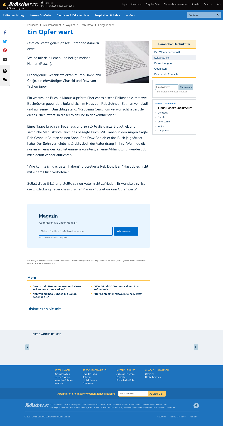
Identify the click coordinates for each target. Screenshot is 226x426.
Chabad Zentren (153, 377)
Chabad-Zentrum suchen (176, 4)
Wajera (161, 126)
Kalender (87, 377)
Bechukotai (86, 25)
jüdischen (148, 407)
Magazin (59, 383)
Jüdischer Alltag (13, 15)
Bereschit (163, 112)
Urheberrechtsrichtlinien (44, 263)
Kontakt (193, 416)
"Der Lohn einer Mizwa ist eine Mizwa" (118, 293)
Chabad (85, 404)
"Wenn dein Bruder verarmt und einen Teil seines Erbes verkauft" (57, 288)
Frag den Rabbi (153, 4)
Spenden (196, 4)
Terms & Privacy (178, 416)
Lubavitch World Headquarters (154, 404)
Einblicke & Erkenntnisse (73, 15)
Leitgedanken (106, 25)
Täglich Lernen (90, 380)
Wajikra (70, 25)
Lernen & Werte (40, 15)
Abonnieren (136, 4)
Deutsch (208, 4)
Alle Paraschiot (52, 25)
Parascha (32, 25)
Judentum (127, 407)
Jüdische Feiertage (125, 374)
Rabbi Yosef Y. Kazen (97, 407)
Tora (120, 407)
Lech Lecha (164, 121)
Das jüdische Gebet (125, 380)
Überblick (149, 374)
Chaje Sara (164, 130)
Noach (161, 117)
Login (124, 4)
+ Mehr (130, 15)
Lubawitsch (94, 404)
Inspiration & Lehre (107, 15)
